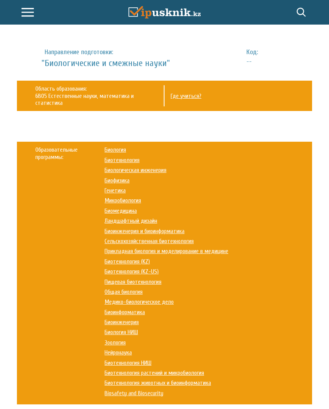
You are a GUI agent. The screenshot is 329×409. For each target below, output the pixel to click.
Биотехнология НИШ (128, 362)
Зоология (115, 342)
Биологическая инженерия (135, 170)
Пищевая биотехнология (133, 281)
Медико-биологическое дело (139, 301)
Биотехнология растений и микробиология (154, 372)
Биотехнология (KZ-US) (132, 271)
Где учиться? (186, 96)
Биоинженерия (122, 322)
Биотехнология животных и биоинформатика (158, 382)
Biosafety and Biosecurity (134, 393)
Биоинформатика (125, 312)
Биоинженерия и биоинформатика (144, 231)
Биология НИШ (121, 332)
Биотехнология (122, 160)
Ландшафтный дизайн (131, 220)
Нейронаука (118, 352)
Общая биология (124, 291)
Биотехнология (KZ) (127, 261)
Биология (115, 149)
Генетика (115, 190)
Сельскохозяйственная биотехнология (149, 241)
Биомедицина (121, 210)
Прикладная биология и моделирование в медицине (166, 251)
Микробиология (123, 200)
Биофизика (117, 180)
